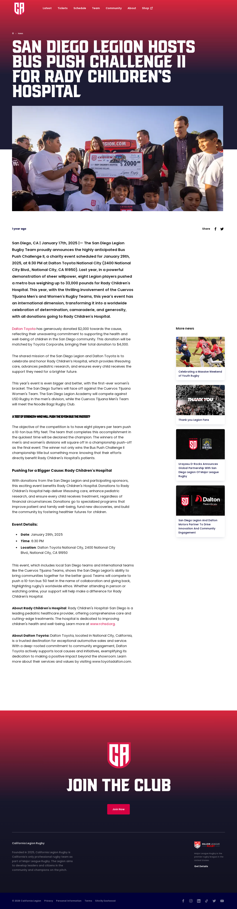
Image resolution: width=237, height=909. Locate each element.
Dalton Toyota (24, 328)
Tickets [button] (63, 8)
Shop (147, 8)
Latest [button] (47, 8)
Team (96, 8)
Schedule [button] (80, 8)
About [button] (132, 8)
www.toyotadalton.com (111, 661)
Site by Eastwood (105, 900)
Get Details (201, 866)
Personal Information (68, 900)
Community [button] (114, 8)
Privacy (48, 900)
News (20, 33)
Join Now (118, 809)
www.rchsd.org (102, 624)
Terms (88, 900)
